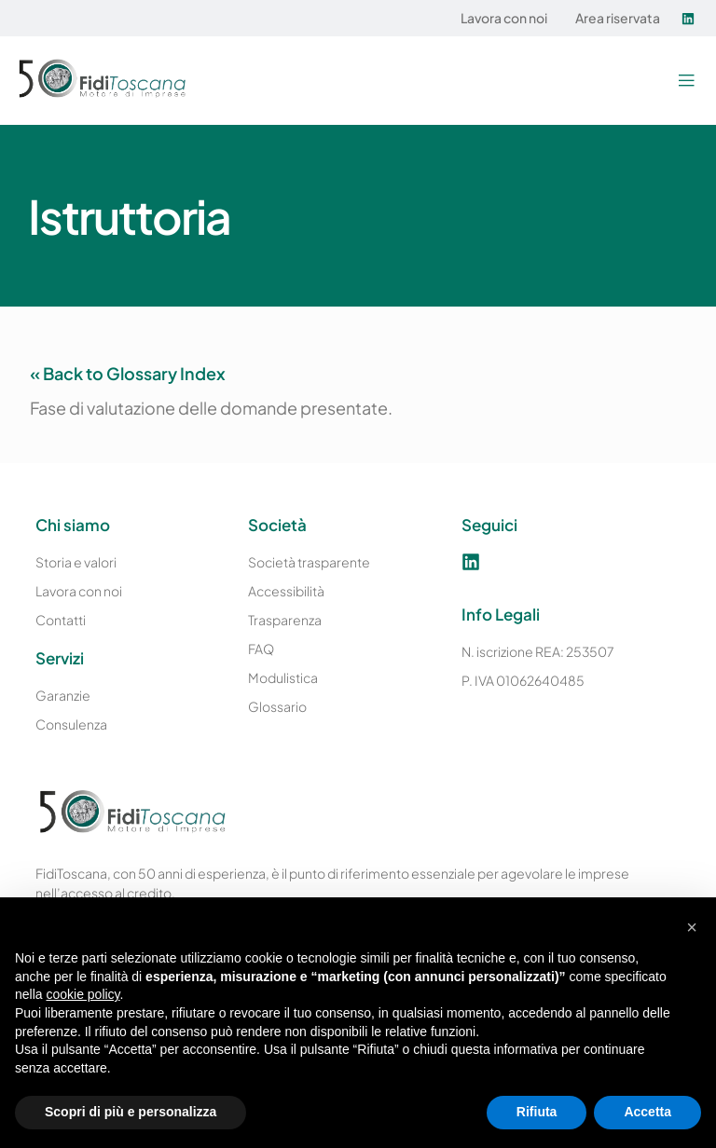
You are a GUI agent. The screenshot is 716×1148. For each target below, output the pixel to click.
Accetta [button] (647, 1111)
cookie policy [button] (82, 994)
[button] (685, 80)
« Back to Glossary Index (128, 373)
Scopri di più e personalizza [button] (130, 1111)
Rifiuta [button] (537, 1111)
